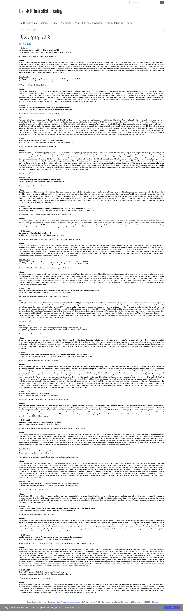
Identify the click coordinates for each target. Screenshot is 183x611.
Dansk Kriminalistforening (40, 11)
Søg (162, 2)
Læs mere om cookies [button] (72, 607)
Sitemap (155, 602)
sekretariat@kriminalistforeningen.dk (66, 602)
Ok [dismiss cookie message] (172, 607)
